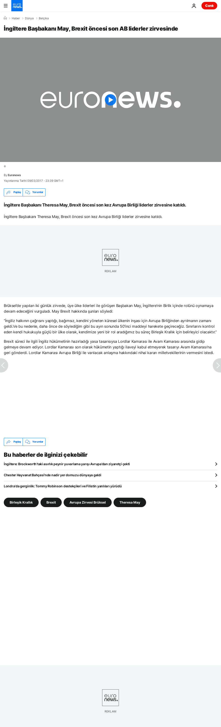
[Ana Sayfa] (5, 18)
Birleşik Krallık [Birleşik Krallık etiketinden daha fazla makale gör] (21, 502)
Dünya (29, 18)
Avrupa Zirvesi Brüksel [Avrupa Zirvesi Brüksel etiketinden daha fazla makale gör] (88, 502)
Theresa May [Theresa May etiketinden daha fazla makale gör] (129, 502)
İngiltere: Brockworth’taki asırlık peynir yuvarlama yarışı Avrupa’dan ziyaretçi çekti (67, 464)
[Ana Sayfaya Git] (17, 5)
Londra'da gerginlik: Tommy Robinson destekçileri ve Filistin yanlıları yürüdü (63, 486)
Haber (16, 18)
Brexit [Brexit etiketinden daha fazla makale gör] (51, 502)
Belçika (44, 18)
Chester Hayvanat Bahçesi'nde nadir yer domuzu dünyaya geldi (52, 475)
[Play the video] (110, 100)
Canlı (209, 6)
